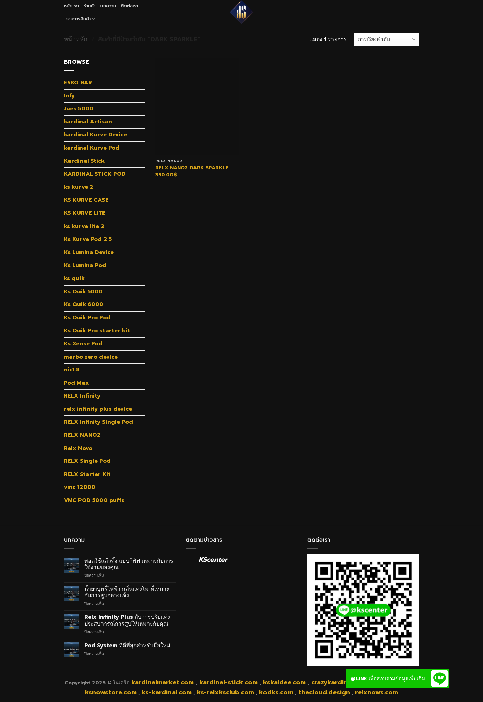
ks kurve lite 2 (84, 226)
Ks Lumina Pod (85, 265)
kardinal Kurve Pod (91, 148)
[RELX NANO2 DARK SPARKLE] (197, 106)
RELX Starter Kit (87, 474)
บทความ (108, 6)
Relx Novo (78, 448)
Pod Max (76, 383)
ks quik (74, 278)
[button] (439, 678)
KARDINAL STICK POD (95, 174)
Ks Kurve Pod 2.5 (88, 239)
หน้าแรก (71, 6)
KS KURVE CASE (86, 200)
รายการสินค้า (80, 19)
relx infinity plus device (98, 409)
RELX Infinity (82, 396)
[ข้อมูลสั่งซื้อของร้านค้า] (386, 39)
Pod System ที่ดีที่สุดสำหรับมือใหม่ (127, 645)
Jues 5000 (78, 109)
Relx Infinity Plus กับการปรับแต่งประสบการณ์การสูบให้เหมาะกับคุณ (127, 620)
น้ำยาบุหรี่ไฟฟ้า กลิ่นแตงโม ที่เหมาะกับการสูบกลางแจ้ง (126, 592)
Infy (69, 96)
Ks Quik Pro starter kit (97, 330)
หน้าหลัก (75, 39)
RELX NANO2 (82, 435)
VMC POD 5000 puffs (94, 500)
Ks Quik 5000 (83, 292)
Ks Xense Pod (83, 344)
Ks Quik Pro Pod (87, 318)
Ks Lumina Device (89, 252)
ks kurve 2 (78, 187)
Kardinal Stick (84, 161)
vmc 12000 (79, 487)
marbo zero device (91, 357)
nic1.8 (71, 370)
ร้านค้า (90, 6)
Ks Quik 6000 (84, 304)
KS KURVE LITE (85, 213)
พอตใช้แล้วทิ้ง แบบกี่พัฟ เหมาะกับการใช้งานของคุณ (128, 564)
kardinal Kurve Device (95, 135)
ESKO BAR (78, 82)
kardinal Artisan (88, 122)
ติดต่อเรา (129, 6)
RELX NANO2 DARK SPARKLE (192, 168)
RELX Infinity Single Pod (98, 422)
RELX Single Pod (87, 461)
